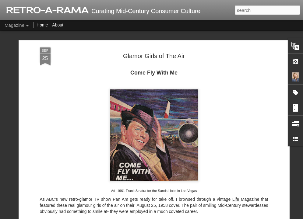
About (57, 25)
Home (42, 25)
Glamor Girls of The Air (154, 56)
